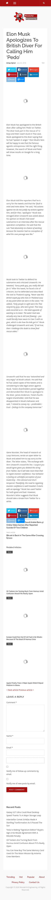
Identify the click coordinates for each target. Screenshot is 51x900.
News (9, 552)
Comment (11, 702)
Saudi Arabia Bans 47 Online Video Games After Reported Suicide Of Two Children (25, 525)
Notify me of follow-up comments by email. (22, 772)
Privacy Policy (18, 882)
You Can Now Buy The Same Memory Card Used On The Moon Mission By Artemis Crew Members (25, 853)
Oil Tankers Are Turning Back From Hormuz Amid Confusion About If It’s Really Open (25, 843)
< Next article (12, 690)
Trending (10, 877)
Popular (30, 877)
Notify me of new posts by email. (20, 783)
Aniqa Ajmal (11, 63)
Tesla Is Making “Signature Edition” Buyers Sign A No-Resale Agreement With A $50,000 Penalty (25, 833)
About (42, 877)
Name (9, 736)
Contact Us (34, 882)
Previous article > (26, 690)
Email (9, 747)
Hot (21, 877)
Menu (13, 3)
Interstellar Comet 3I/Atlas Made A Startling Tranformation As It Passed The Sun (24, 822)
